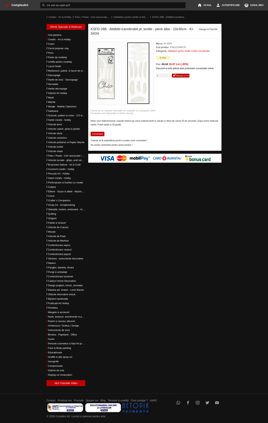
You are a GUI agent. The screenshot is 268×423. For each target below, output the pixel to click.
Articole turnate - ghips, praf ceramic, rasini (71, 160)
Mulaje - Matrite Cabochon (62, 106)
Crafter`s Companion (59, 200)
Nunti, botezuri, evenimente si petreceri (69, 316)
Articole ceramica (57, 137)
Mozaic (52, 231)
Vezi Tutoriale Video (65, 383)
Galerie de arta (56, 370)
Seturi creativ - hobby (59, 178)
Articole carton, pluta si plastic (64, 128)
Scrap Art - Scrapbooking (61, 204)
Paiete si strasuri (57, 222)
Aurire (51, 339)
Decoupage (54, 75)
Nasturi (52, 263)
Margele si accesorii (58, 312)
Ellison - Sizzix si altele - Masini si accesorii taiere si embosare (81, 191)
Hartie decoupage (57, 88)
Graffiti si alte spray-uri (60, 357)
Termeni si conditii (118, 400)
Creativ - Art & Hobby (59, 39)
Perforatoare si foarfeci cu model (65, 182)
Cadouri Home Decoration (62, 281)
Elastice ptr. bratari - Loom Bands (66, 289)
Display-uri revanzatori (60, 374)
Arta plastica (54, 35)
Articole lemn (55, 124)
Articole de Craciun (58, 227)
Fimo (50, 52)
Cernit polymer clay (58, 48)
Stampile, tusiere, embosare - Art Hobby (69, 209)
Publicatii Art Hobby (58, 303)
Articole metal (55, 151)
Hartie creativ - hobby (59, 120)
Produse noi (65, 400)
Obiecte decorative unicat (61, 294)
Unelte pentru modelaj (60, 61)
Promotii (78, 400)
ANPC (153, 400)
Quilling (52, 213)
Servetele (53, 84)
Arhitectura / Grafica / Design (63, 325)
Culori (51, 43)
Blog (103, 400)
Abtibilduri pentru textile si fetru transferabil (188, 51)
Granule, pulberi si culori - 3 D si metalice (70, 115)
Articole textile (55, 146)
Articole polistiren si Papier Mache (66, 142)
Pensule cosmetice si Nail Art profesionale (70, 343)
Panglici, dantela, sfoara (61, 267)
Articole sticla (55, 133)
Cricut (51, 196)
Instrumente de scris (59, 330)
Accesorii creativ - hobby (61, 169)
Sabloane (53, 111)
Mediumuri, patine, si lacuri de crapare (68, 70)
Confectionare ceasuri (59, 249)
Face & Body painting (59, 348)
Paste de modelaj (57, 57)
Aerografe (53, 361)
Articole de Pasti (57, 236)
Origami (52, 218)
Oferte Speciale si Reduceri (66, 26)
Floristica (53, 307)
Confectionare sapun (59, 245)
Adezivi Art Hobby (57, 93)
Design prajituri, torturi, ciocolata (65, 285)
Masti (51, 97)
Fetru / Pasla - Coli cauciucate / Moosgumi (70, 155)
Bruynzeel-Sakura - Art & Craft (64, 164)
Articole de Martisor (58, 240)
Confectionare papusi (59, 254)
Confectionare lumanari (60, 276)
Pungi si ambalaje (57, 272)
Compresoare (55, 365)
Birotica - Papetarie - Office (62, 334)
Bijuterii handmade (58, 298)
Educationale (55, 352)
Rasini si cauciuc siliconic (61, 321)
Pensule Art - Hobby (59, 173)
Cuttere (52, 187)
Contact (51, 400)
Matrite (51, 102)
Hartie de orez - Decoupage (63, 79)
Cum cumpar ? (139, 400)
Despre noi (92, 400)
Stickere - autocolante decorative (65, 258)
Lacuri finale (54, 66)
